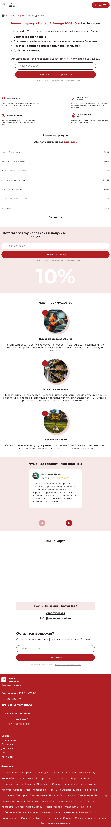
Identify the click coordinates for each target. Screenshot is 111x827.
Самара (17, 789)
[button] (69, 523)
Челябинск (27, 778)
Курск (29, 806)
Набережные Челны (13, 812)
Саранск (68, 818)
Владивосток (68, 795)
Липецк (39, 806)
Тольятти (30, 784)
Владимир (101, 795)
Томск (82, 784)
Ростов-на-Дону (60, 772)
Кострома (7, 806)
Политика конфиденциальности (55, 823)
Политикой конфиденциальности (68, 80)
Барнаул (6, 784)
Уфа (67, 778)
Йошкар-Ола (47, 801)
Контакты (7, 756)
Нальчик (33, 812)
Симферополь (83, 818)
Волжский (7, 801)
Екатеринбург (44, 778)
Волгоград (90, 778)
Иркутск (6, 789)
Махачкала (71, 806)
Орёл (24, 818)
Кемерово (91, 801)
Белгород (22, 795)
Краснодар (42, 772)
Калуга (79, 801)
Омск (27, 789)
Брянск (53, 795)
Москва (6, 772)
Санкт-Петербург (23, 772)
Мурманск (85, 806)
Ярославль (43, 784)
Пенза (47, 818)
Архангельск (90, 789)
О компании (9, 740)
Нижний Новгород (83, 772)
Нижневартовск (50, 812)
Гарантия (7, 744)
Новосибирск (9, 778)
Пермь (53, 789)
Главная (10, 15)
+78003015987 (55, 613)
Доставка (7, 748)
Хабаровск (70, 784)
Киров (77, 789)
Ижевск (18, 784)
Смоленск (100, 818)
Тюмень (92, 784)
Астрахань (7, 795)
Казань (58, 778)
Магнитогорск (54, 806)
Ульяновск (65, 789)
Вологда (21, 801)
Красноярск (39, 789)
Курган (19, 806)
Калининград (65, 801)
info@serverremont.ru (55, 618)
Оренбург (35, 818)
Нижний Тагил (88, 812)
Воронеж (76, 778)
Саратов (57, 784)
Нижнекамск (69, 812)
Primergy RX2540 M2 (39, 15)
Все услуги (55, 217)
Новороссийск (10, 818)
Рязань (57, 818)
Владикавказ (85, 795)
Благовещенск (38, 795)
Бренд (6, 735)
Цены (4, 752)
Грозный (32, 801)
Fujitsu (21, 15)
